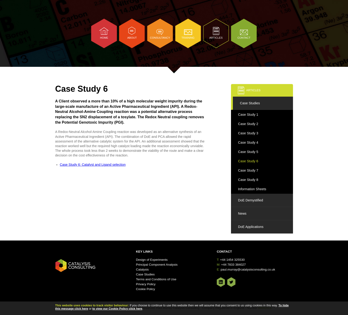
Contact (244, 37)
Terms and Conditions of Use (156, 279)
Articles (216, 37)
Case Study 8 (248, 180)
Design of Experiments (152, 259)
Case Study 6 (248, 161)
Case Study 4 (248, 142)
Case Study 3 (248, 133)
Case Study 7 (248, 170)
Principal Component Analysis (157, 264)
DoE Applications (250, 227)
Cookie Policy (145, 289)
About (132, 37)
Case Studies (250, 103)
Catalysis (142, 269)
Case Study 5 (248, 152)
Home (104, 37)
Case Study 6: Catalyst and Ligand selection (93, 164)
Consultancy (160, 37)
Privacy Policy (145, 284)
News (242, 213)
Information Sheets (252, 189)
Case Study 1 (248, 114)
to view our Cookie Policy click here (117, 308)
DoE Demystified (250, 200)
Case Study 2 (248, 124)
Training (188, 37)
